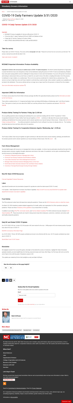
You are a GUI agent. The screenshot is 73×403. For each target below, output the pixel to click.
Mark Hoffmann (11, 19)
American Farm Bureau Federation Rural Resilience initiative (20, 157)
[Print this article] (14, 280)
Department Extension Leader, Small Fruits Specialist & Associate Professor (26, 318)
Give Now (5, 367)
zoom (51, 139)
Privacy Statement (36, 388)
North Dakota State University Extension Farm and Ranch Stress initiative (24, 163)
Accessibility (14, 397)
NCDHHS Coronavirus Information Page (12, 231)
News (3, 11)
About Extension (7, 353)
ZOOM (38, 118)
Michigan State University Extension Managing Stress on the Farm (22, 161)
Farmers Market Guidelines (39, 211)
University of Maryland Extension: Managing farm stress (19, 155)
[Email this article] (10, 280)
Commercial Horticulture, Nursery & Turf (12, 330)
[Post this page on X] (3, 280)
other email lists (31, 304)
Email (19, 292)
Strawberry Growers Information (15, 6)
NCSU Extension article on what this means (58, 202)
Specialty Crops (27, 330)
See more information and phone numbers (13, 85)
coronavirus (36, 330)
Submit (20, 300)
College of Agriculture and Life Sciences (14, 360)
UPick (15, 211)
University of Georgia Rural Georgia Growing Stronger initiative (21, 166)
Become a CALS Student (9, 362)
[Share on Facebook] (7, 280)
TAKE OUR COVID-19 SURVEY (9, 57)
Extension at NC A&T (8, 365)
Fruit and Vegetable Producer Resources (12, 179)
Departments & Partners (9, 357)
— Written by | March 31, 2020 (12, 19)
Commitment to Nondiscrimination (17, 388)
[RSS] (4, 383)
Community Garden (24, 211)
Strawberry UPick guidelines (24, 207)
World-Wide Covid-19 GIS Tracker (10, 239)
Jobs (4, 355)
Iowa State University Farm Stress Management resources (20, 159)
